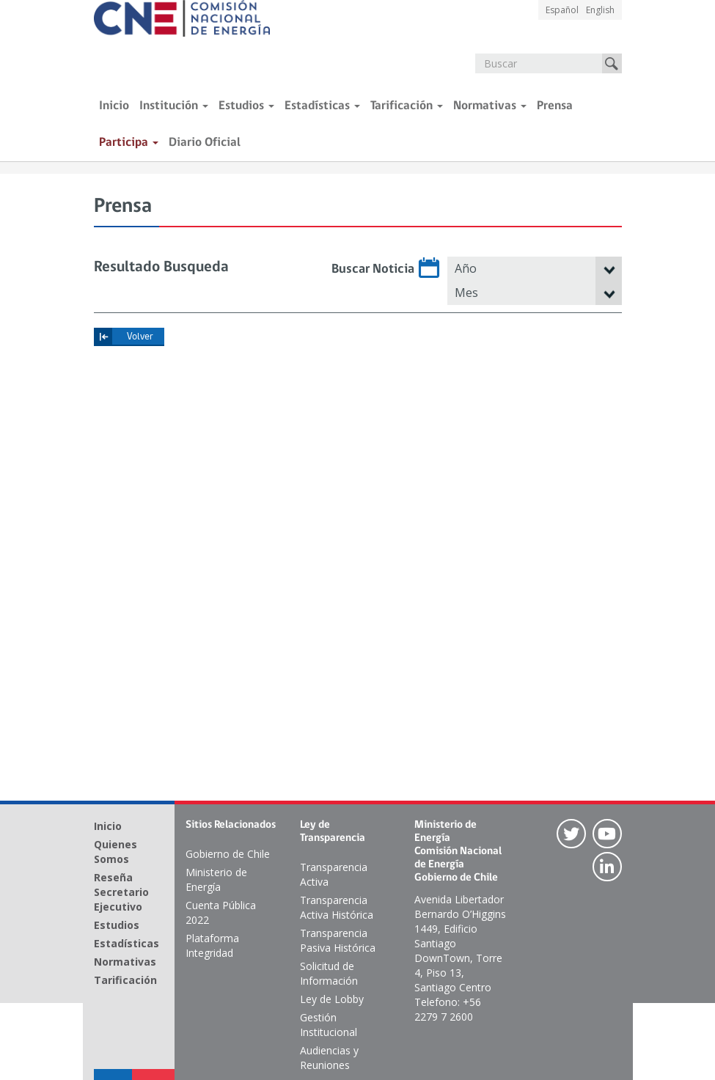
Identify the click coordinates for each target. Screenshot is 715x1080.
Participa (128, 142)
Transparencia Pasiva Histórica (337, 940)
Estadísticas (322, 106)
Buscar (612, 63)
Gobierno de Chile (228, 854)
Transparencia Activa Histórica (336, 907)
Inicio (114, 106)
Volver (140, 336)
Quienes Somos (115, 851)
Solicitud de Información (329, 973)
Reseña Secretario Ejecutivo (121, 892)
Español (562, 10)
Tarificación (406, 106)
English (600, 10)
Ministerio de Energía (216, 879)
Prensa (555, 106)
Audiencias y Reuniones (329, 1057)
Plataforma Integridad (212, 945)
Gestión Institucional (328, 1024)
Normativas (490, 106)
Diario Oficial (205, 142)
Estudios (246, 106)
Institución (173, 106)
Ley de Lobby (332, 999)
